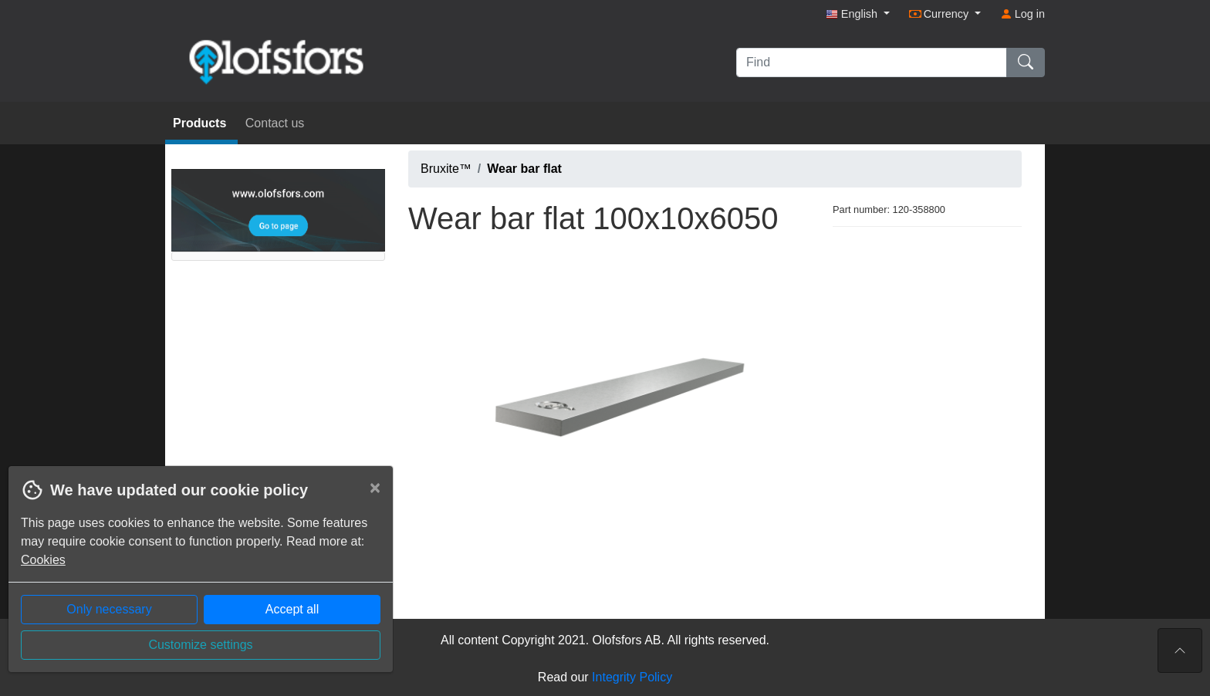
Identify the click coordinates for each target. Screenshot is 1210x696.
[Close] (375, 487)
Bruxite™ (446, 168)
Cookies (43, 559)
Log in (1022, 14)
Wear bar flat (524, 168)
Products (201, 123)
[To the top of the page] (1180, 650)
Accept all (292, 609)
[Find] (871, 62)
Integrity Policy (632, 677)
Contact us (274, 123)
